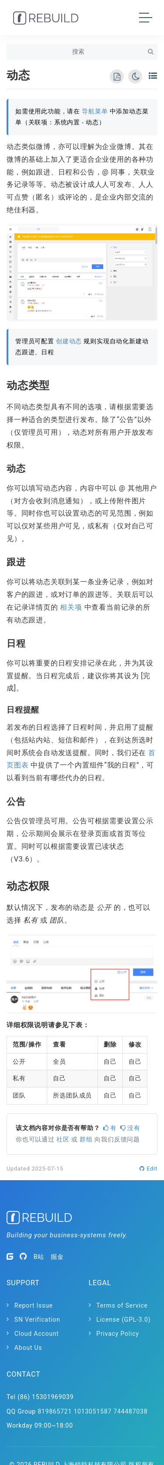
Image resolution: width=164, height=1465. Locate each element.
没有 (130, 1128)
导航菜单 (95, 111)
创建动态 (69, 341)
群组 (86, 1139)
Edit (148, 1168)
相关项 (71, 607)
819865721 (55, 1411)
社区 (63, 1139)
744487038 (130, 1411)
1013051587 (92, 1411)
